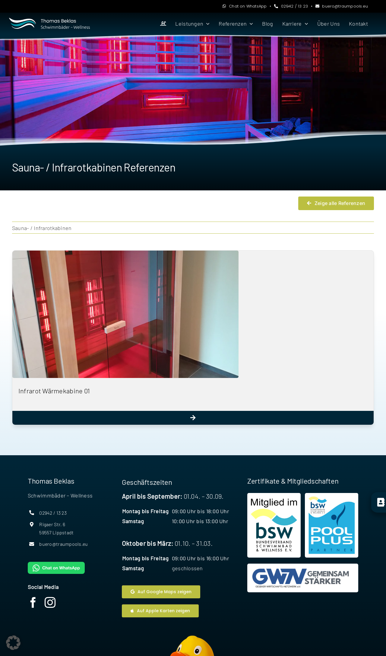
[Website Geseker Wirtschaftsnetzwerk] (302, 578)
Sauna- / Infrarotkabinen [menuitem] (41, 228)
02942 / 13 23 (291, 6)
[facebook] (33, 602)
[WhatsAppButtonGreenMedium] (56, 564)
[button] (13, 642)
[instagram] (50, 602)
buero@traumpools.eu (341, 6)
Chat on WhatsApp (245, 6)
